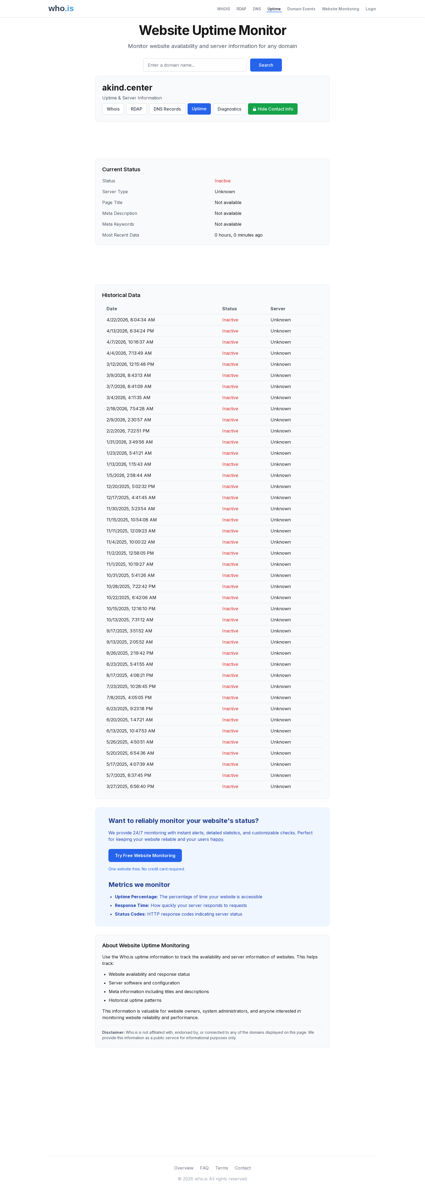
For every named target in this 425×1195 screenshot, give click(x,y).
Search (266, 65)
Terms (221, 1168)
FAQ (204, 1168)
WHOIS (223, 9)
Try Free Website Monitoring (145, 855)
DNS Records (167, 109)
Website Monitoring (340, 9)
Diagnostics (229, 109)
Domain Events (301, 9)
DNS (257, 9)
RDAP (241, 9)
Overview (184, 1168)
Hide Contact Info (272, 109)
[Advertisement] (212, 140)
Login (371, 9)
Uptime (274, 9)
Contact (243, 1168)
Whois (113, 109)
